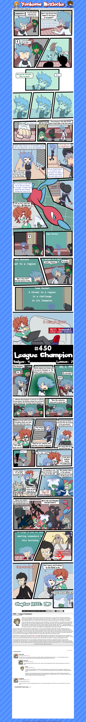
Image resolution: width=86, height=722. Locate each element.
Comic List (28, 9)
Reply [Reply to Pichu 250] (28, 655)
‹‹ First (24, 611)
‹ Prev (28, 611)
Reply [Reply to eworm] (33, 667)
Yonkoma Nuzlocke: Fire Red (32, 721)
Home (14, 9)
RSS (56, 721)
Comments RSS (69, 650)
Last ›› (43, 611)
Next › (39, 611)
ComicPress (49, 721)
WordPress (43, 721)
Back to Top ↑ (59, 721)
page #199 (34, 636)
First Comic (20, 9)
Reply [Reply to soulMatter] (28, 679)
